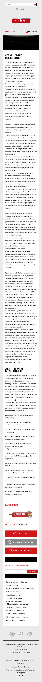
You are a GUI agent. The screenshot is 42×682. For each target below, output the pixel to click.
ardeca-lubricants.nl (21, 670)
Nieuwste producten (13, 617)
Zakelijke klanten (12, 582)
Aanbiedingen (11, 620)
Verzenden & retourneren (15, 610)
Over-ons (24, 582)
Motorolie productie (30, 43)
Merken (25, 617)
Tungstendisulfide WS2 (14, 598)
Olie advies (30, 588)
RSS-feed (22, 620)
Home (20, 43)
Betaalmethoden (12, 585)
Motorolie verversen (13, 595)
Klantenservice (11, 614)
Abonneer (32, 571)
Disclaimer (10, 607)
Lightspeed (21, 673)
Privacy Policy (21, 607)
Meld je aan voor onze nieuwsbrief (17, 565)
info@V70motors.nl (21, 649)
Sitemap (22, 614)
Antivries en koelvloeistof (15, 588)
